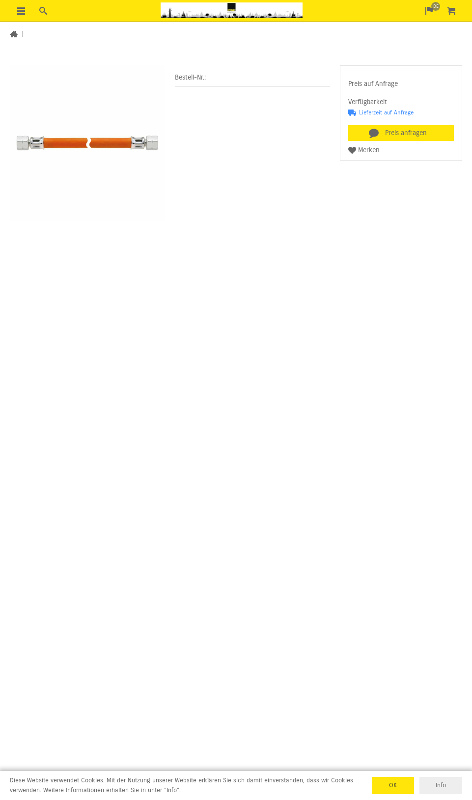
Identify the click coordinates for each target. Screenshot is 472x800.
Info (441, 785)
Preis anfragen (406, 133)
